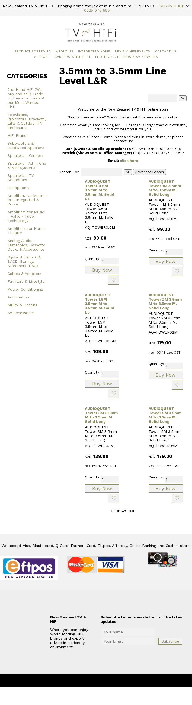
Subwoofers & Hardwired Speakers (26, 145)
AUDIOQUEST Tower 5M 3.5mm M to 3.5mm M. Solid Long (165, 415)
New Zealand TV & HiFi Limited (110, 681)
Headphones (19, 187)
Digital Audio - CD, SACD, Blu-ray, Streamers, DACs (24, 261)
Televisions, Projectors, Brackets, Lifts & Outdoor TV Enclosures (27, 121)
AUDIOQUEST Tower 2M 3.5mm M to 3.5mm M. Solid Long (165, 301)
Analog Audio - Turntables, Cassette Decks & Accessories (26, 244)
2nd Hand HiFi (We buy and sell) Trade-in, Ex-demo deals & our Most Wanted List (26, 98)
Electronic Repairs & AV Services (126, 57)
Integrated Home (94, 51)
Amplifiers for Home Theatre (26, 230)
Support (42, 57)
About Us (64, 51)
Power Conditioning (25, 289)
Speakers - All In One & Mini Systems (27, 165)
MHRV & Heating (22, 305)
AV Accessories (21, 313)
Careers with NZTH (72, 57)
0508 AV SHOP (170, 6)
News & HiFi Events (132, 51)
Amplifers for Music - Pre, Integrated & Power (27, 199)
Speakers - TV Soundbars (21, 177)
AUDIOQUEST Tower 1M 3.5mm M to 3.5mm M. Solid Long (165, 188)
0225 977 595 (97, 10)
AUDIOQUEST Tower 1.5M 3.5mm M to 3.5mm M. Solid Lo (99, 303)
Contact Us (166, 51)
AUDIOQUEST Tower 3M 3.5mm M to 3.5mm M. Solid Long (101, 415)
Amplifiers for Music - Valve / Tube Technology (26, 216)
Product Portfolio (32, 51)
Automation (18, 297)
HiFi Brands (18, 135)
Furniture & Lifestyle (26, 281)
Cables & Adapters (24, 273)
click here (129, 161)
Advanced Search (149, 172)
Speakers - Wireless (26, 155)
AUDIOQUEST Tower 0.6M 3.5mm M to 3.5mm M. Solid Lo (99, 190)
